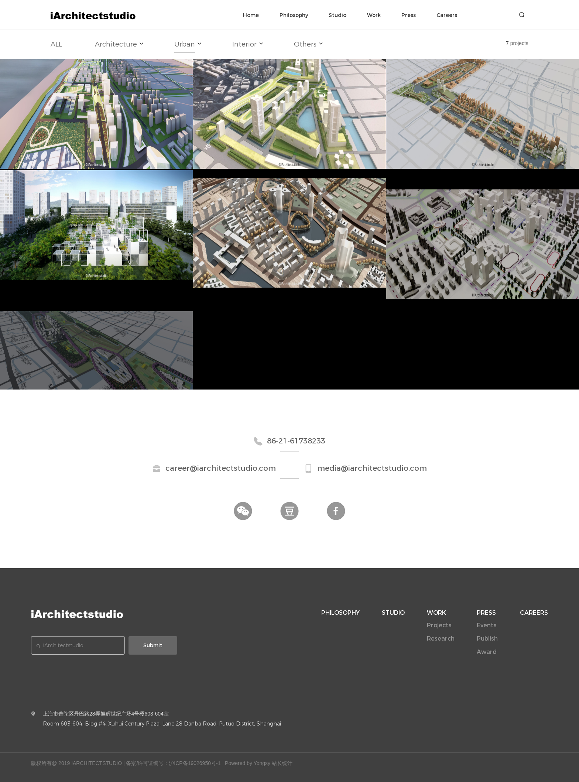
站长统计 (282, 763)
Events (487, 625)
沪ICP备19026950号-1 (194, 763)
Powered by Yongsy (247, 763)
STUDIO (393, 612)
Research (441, 638)
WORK (436, 612)
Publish (487, 638)
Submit (152, 645)
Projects (439, 625)
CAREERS (534, 612)
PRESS (486, 612)
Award (487, 651)
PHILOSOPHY (340, 612)
